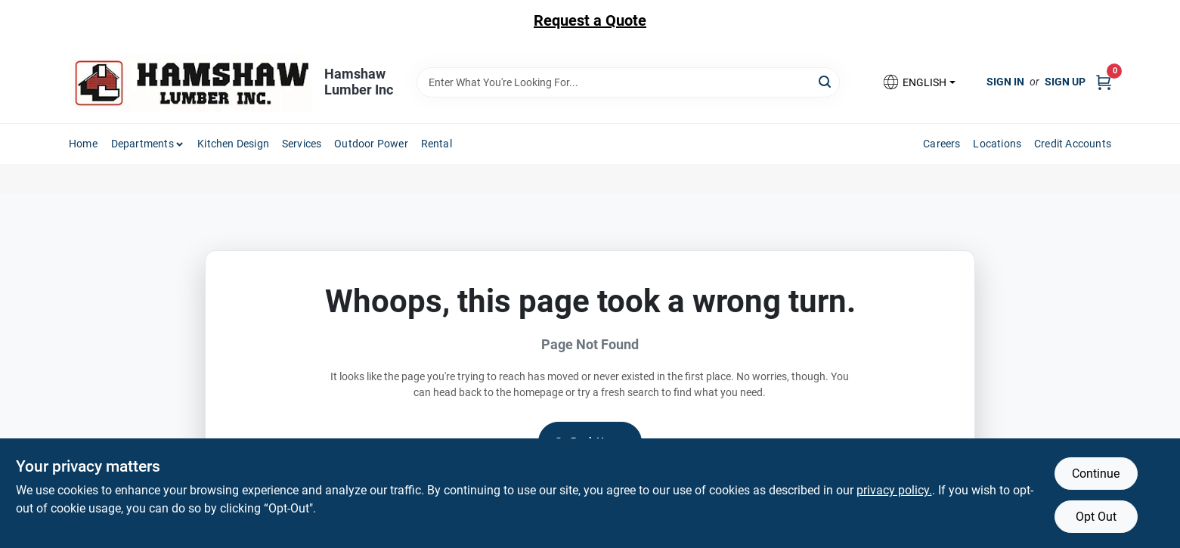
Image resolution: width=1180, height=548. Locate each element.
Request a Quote (590, 20)
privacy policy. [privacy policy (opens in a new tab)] (894, 490)
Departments (142, 144)
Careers (941, 144)
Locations (997, 144)
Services (302, 144)
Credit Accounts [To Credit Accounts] (1072, 144)
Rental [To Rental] (436, 144)
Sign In (1005, 82)
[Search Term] (628, 82)
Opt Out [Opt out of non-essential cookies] (1096, 516)
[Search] (826, 81)
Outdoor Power (371, 144)
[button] (918, 82)
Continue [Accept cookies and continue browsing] (1096, 473)
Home (83, 144)
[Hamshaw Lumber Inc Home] (191, 82)
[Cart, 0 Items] (1103, 82)
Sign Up (1065, 82)
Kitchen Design (233, 144)
